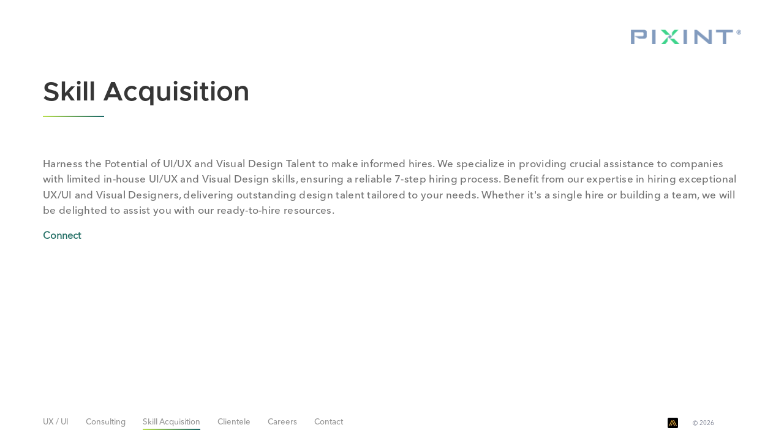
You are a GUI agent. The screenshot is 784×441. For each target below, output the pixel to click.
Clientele (234, 422)
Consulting (106, 422)
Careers (282, 422)
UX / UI (56, 422)
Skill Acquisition (171, 422)
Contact (328, 422)
